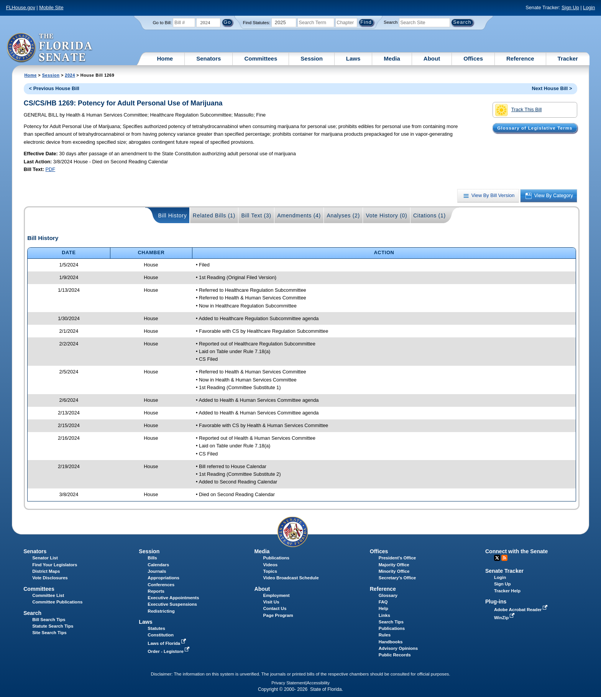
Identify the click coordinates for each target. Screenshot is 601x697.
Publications (276, 558)
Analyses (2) (343, 215)
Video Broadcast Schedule (291, 577)
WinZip (505, 617)
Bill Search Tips (48, 619)
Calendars (158, 564)
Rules (385, 635)
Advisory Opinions (398, 648)
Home (165, 58)
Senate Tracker (504, 571)
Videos (270, 564)
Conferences (161, 584)
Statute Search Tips (52, 626)
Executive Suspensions (172, 604)
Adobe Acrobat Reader (521, 609)
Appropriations (163, 577)
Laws (353, 58)
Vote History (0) (386, 215)
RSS (504, 558)
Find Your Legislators (54, 564)
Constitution (161, 635)
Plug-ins (496, 601)
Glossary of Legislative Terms (534, 128)
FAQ (383, 602)
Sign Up (570, 7)
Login (589, 7)
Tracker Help (507, 591)
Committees (260, 58)
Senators (208, 58)
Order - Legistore (169, 651)
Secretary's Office (397, 577)
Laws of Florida (167, 643)
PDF (50, 169)
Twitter (497, 558)
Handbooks (391, 641)
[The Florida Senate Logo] (50, 48)
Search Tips (391, 622)
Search (390, 22)
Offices (473, 58)
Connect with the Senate (516, 551)
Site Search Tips (49, 632)
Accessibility (318, 683)
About (432, 58)
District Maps (46, 571)
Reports (156, 591)
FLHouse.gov (20, 7)
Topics (270, 571)
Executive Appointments (173, 597)
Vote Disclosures (50, 577)
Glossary (388, 595)
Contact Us (275, 608)
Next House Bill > (552, 88)
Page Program (278, 615)
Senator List (45, 558)
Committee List (48, 595)
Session (311, 58)
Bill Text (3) (256, 215)
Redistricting (161, 611)
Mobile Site (51, 7)
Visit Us (271, 602)
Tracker (568, 58)
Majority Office (394, 564)
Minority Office (394, 571)
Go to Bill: (162, 22)
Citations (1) (429, 215)
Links (384, 615)
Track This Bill (518, 110)
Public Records (395, 655)
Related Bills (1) (214, 215)
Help (383, 608)
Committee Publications (57, 602)
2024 (70, 75)
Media (392, 58)
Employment (276, 595)
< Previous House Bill (54, 88)
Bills (152, 558)
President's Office (397, 558)
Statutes (156, 628)
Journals (157, 571)
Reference (520, 58)
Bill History (172, 215)
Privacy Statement (288, 683)
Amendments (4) (299, 215)
